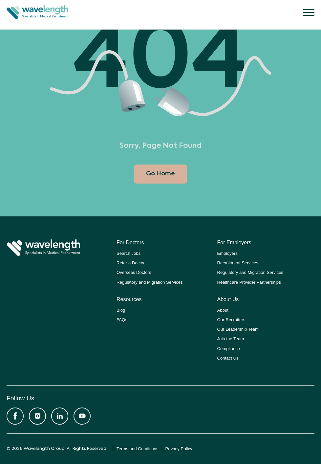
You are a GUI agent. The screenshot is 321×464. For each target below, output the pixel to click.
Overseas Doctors (134, 272)
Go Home (160, 174)
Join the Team (230, 339)
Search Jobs (128, 253)
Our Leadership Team (238, 329)
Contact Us (228, 358)
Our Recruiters (231, 320)
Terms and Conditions (138, 448)
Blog (121, 310)
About (222, 310)
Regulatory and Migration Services (150, 282)
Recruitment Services (237, 263)
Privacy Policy (178, 448)
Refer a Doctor (131, 263)
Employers (227, 253)
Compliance (228, 348)
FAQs (122, 320)
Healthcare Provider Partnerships (249, 282)
